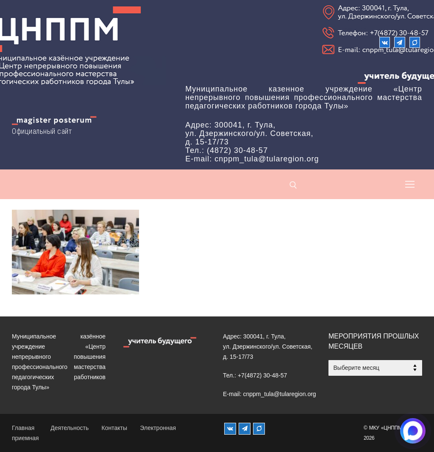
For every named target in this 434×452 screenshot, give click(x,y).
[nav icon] (410, 184)
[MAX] (259, 429)
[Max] (414, 42)
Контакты (114, 427)
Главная (23, 427)
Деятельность (69, 427)
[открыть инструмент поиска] (293, 185)
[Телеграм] (399, 42)
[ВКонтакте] (384, 42)
